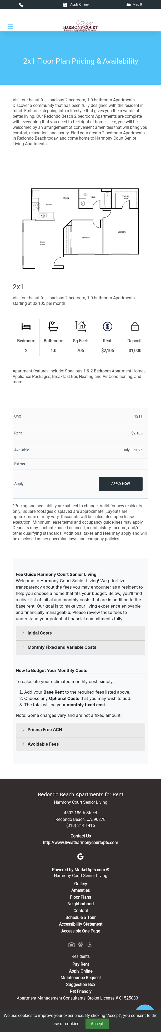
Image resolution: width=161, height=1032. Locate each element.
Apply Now (120, 484)
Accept (97, 1023)
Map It (134, 4)
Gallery (80, 883)
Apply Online (76, 4)
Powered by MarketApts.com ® (80, 869)
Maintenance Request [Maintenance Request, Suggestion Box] (81, 977)
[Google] (80, 856)
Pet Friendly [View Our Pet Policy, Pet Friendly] (81, 991)
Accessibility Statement (80, 924)
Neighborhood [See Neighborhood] (80, 903)
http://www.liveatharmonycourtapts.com (80, 842)
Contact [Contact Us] (80, 910)
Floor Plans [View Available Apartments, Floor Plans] (80, 897)
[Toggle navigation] (10, 27)
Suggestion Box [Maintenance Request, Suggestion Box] (80, 984)
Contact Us (81, 836)
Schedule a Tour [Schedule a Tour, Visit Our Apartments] (80, 917)
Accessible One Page (80, 931)
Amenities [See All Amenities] (80, 890)
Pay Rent (80, 964)
